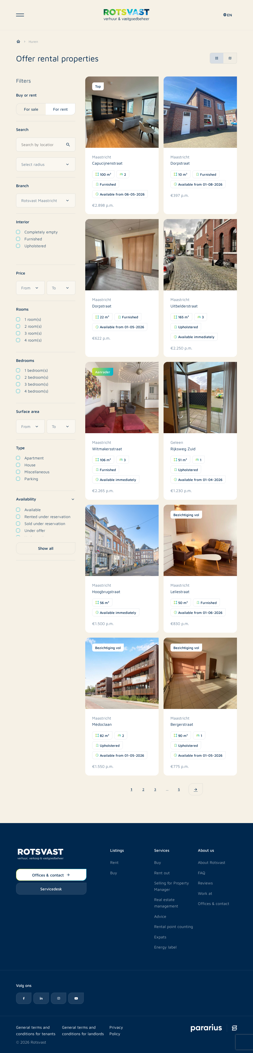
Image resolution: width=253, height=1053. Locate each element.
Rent (114, 862)
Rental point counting (173, 926)
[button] (227, 16)
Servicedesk (51, 888)
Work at (205, 893)
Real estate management (166, 902)
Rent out (162, 872)
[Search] (69, 144)
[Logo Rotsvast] (126, 16)
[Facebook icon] (24, 998)
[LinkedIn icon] (42, 998)
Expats (160, 936)
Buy (113, 872)
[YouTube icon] (77, 998)
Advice (160, 915)
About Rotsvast (211, 862)
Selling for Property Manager (171, 885)
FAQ (201, 872)
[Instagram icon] (59, 998)
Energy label (165, 946)
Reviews (205, 882)
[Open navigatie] (20, 16)
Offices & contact (51, 874)
